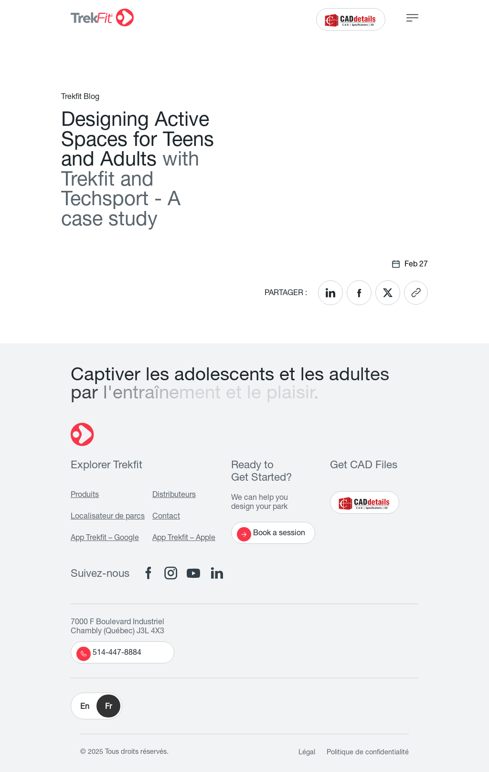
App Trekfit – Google (105, 538)
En (84, 707)
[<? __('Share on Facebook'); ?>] (359, 292)
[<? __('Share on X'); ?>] (387, 292)
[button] (96, 706)
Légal (306, 753)
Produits (85, 495)
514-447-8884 (108, 654)
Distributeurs (174, 495)
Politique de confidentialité (368, 753)
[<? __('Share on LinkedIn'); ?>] (330, 292)
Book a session (271, 534)
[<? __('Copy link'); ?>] (416, 293)
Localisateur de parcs (108, 517)
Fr (108, 707)
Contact (166, 517)
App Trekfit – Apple (183, 538)
